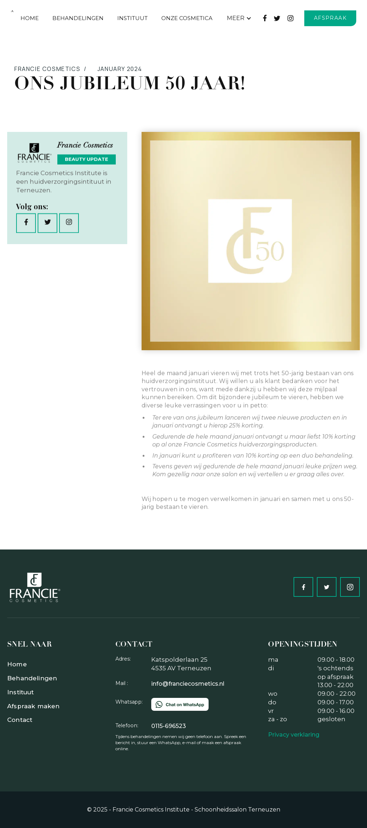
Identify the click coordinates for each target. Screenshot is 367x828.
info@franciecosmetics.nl (187, 683)
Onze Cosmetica (187, 18)
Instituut (132, 18)
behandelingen (78, 18)
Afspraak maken (33, 706)
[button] (239, 18)
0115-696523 (168, 726)
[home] (12, 11)
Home (29, 18)
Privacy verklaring (293, 734)
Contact (19, 719)
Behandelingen (32, 678)
